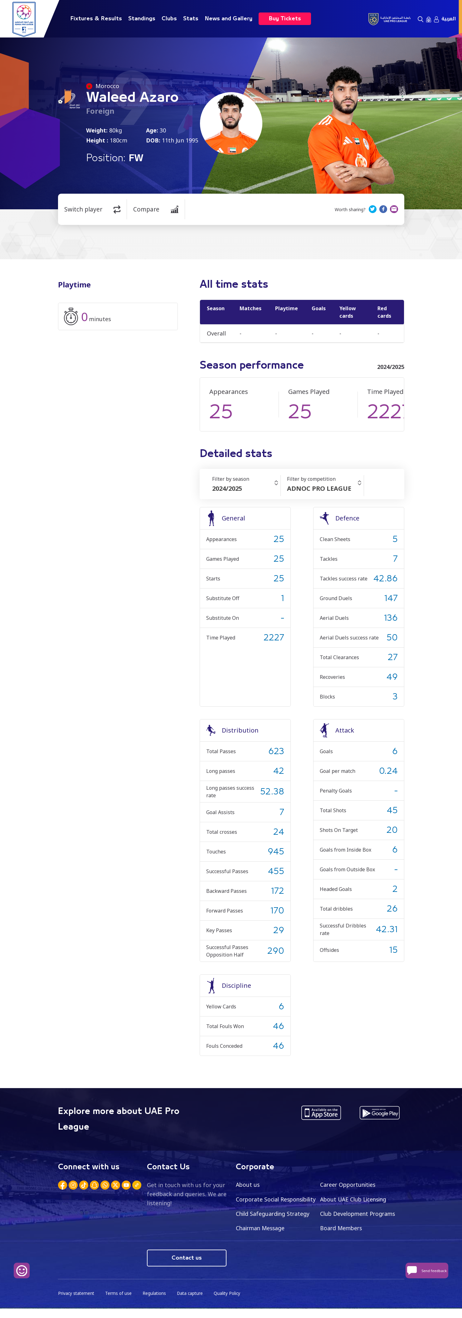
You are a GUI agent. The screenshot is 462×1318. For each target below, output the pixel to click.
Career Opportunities (349, 1184)
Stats (190, 18)
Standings (141, 18)
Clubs (169, 18)
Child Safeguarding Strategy (358, 1214)
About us (248, 1184)
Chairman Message (345, 1228)
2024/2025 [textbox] (227, 488)
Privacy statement (76, 1303)
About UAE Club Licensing (355, 1199)
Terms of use (119, 1303)
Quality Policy (231, 1303)
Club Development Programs (275, 1228)
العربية (448, 19)
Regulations (156, 1303)
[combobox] (246, 488)
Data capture (192, 1303)
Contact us (187, 1267)
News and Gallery (228, 18)
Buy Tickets (285, 18)
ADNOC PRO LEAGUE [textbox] (319, 488)
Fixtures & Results (96, 18)
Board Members (258, 1243)
